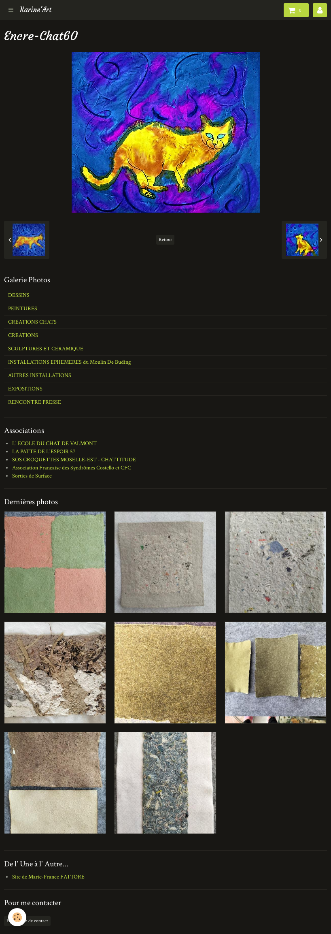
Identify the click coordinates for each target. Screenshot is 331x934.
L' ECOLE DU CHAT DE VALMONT (54, 443)
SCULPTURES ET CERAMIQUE (45, 348)
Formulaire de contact (27, 921)
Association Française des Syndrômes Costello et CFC (71, 467)
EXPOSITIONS (25, 388)
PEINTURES (22, 308)
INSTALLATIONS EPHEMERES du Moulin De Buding (69, 362)
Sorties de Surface (32, 476)
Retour (165, 240)
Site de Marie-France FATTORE (48, 877)
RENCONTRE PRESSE (34, 402)
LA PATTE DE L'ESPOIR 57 (44, 451)
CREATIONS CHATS (32, 322)
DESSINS (19, 295)
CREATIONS (23, 335)
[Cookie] (17, 917)
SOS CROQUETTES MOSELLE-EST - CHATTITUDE (74, 459)
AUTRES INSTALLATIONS (39, 375)
